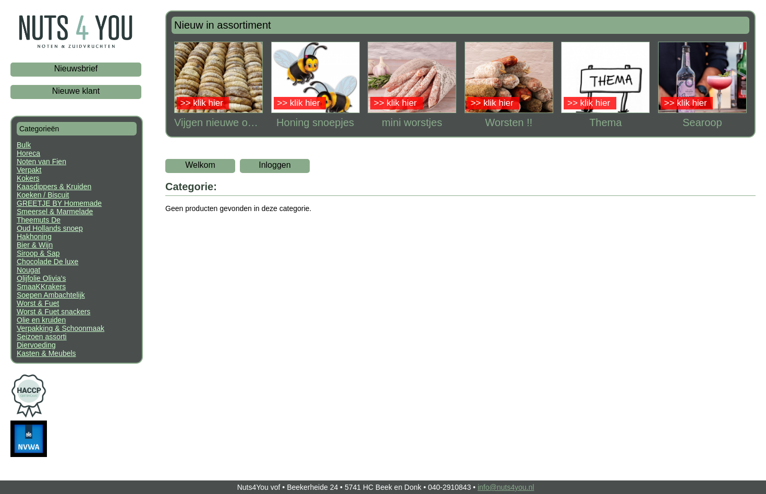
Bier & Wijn (35, 245)
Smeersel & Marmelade (55, 211)
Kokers (28, 178)
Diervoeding (36, 345)
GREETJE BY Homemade (59, 203)
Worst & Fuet (38, 303)
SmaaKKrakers (41, 286)
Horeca (28, 153)
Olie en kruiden (41, 320)
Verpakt (29, 170)
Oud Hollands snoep (50, 228)
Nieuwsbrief (76, 68)
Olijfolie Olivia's (41, 278)
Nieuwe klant (76, 91)
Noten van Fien (41, 161)
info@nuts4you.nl (506, 487)
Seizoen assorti (42, 336)
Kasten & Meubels (46, 353)
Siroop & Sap (38, 253)
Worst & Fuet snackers (53, 311)
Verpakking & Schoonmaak (60, 328)
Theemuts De (38, 220)
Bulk (24, 145)
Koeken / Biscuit (43, 195)
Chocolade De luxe (47, 261)
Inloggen (274, 164)
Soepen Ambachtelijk (51, 295)
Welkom (200, 164)
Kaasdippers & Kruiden (54, 186)
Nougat (28, 270)
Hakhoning (34, 236)
